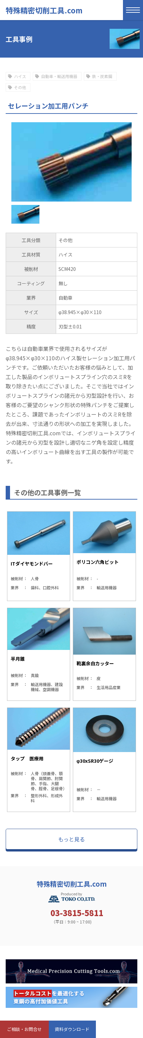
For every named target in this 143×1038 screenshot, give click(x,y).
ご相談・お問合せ (24, 1029)
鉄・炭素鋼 (102, 76)
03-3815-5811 (76, 912)
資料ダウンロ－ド (72, 1029)
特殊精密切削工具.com (44, 10)
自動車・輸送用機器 (59, 76)
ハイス (20, 76)
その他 (20, 87)
